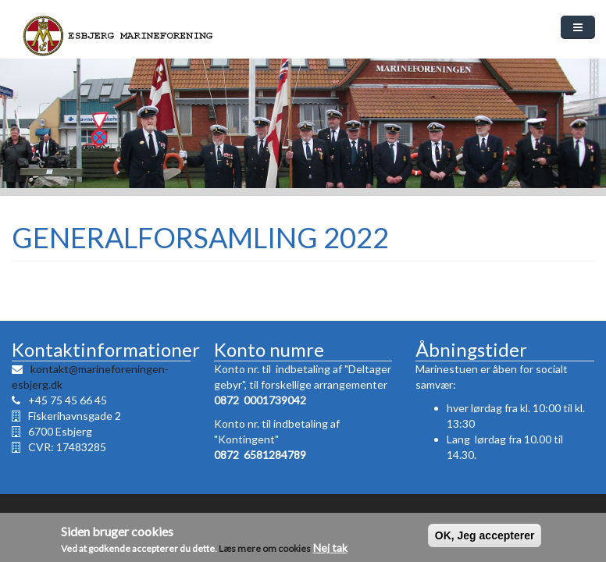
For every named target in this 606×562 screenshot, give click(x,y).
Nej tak (330, 548)
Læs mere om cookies (265, 549)
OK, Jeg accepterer (485, 536)
